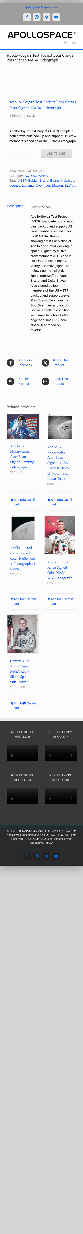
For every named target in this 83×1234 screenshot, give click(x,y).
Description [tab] (15, 206)
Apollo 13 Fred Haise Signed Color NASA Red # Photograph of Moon (22, 558)
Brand (43, 180)
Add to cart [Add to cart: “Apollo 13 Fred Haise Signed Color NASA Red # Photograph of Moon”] (18, 601)
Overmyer (43, 185)
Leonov (15, 185)
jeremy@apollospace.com (41, 7)
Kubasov (67, 180)
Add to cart (56, 154)
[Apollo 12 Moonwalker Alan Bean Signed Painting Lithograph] (23, 426)
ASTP (22, 180)
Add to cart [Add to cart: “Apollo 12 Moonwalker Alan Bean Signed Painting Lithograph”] (18, 502)
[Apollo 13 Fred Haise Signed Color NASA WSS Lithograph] (60, 535)
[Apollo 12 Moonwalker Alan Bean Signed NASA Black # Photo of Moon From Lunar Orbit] (60, 427)
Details (31, 499)
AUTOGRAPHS (36, 175)
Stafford (70, 185)
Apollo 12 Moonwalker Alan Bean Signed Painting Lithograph (22, 456)
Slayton (57, 185)
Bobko (33, 180)
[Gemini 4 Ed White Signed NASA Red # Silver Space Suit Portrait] (23, 634)
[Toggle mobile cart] (65, 42)
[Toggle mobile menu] (74, 42)
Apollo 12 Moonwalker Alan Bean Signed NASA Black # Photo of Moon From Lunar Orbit (58, 463)
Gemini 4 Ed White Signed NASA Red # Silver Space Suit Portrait (20, 671)
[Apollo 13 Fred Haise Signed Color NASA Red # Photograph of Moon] (23, 528)
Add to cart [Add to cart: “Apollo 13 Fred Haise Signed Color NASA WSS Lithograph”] (55, 601)
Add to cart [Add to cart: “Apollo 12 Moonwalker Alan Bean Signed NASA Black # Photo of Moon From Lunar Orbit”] (55, 502)
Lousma (28, 185)
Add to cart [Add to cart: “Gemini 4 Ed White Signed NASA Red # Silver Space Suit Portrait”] (18, 706)
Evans (55, 180)
